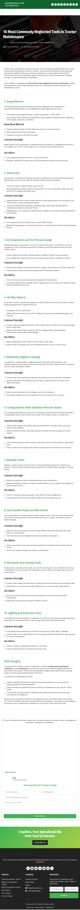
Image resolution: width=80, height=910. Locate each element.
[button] (2, 12)
